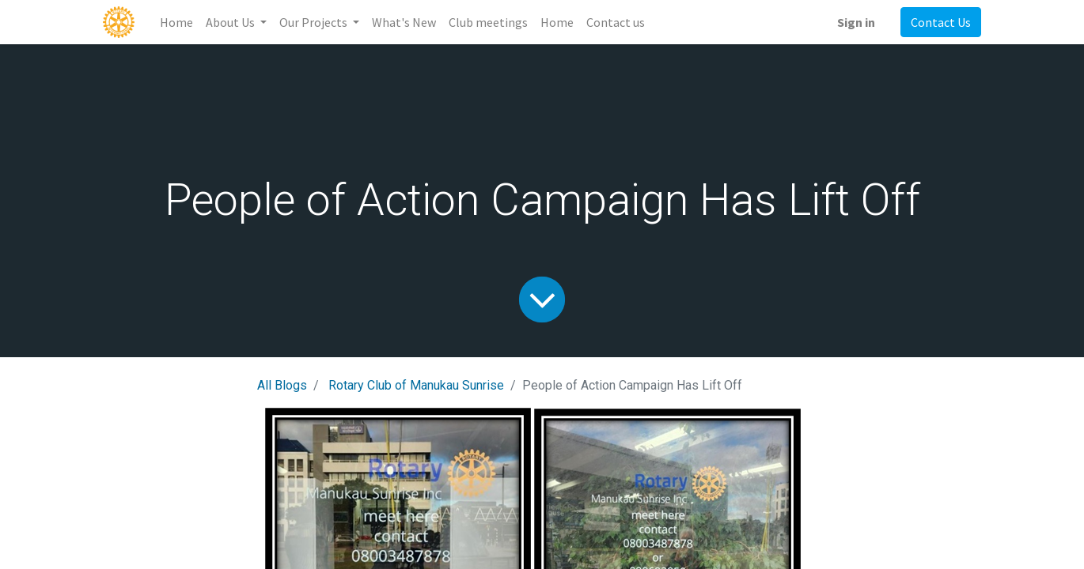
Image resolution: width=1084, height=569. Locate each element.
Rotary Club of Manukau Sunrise (416, 385)
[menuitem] (176, 22)
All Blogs (282, 385)
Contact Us (941, 22)
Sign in (856, 22)
